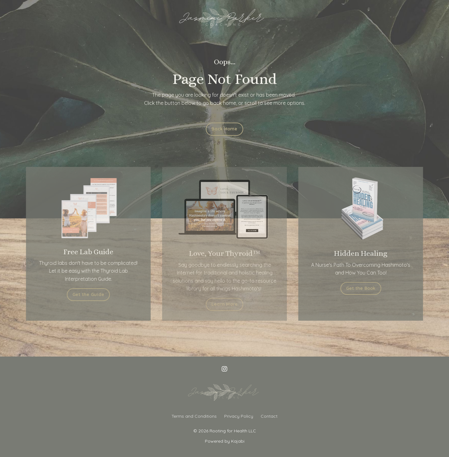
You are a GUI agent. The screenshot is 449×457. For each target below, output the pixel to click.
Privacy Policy (238, 416)
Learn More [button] (224, 304)
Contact (269, 416)
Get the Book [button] (364, 288)
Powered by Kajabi (224, 441)
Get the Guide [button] (85, 294)
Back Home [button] (224, 129)
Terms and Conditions (194, 416)
